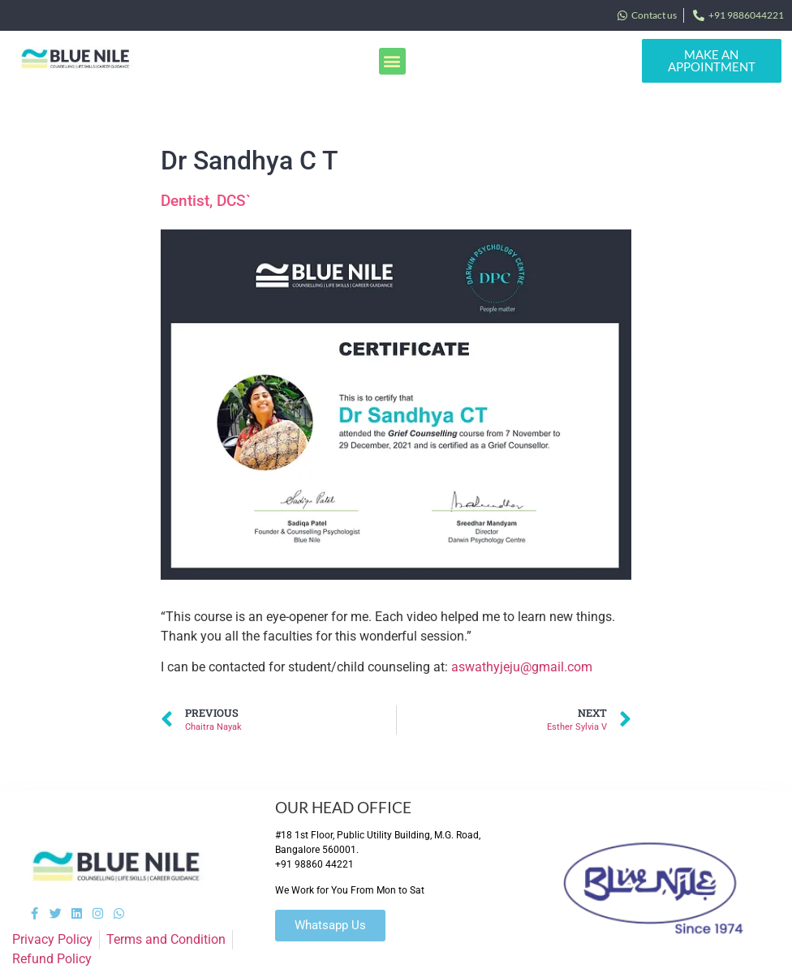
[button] (392, 61)
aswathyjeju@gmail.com (521, 667)
